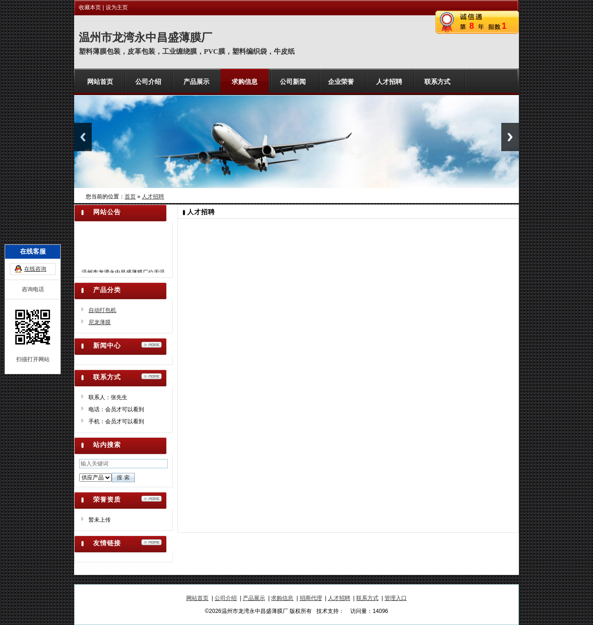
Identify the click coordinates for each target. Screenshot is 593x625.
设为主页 (117, 7)
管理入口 (396, 598)
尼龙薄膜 (99, 322)
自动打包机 (102, 310)
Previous (83, 137)
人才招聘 (153, 196)
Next (510, 137)
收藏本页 (90, 7)
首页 (130, 196)
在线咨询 (35, 245)
